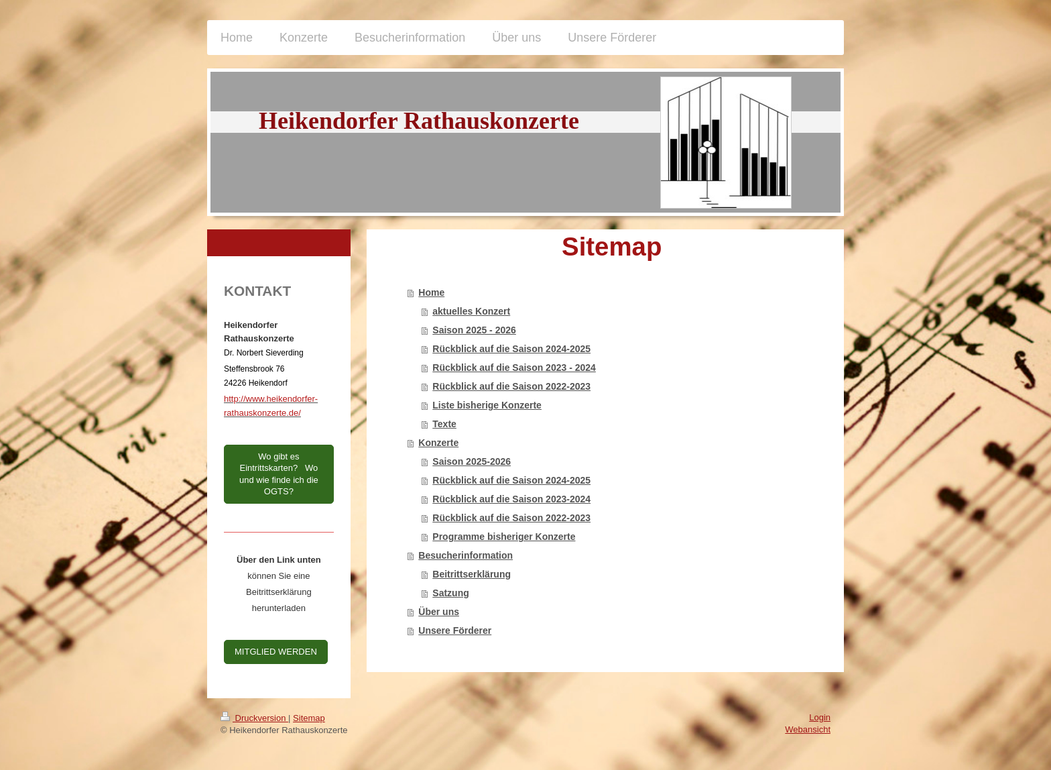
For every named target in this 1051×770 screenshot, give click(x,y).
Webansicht (807, 729)
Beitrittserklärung (471, 574)
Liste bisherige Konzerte (487, 405)
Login (819, 717)
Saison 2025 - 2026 (474, 330)
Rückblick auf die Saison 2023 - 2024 (514, 367)
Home (431, 292)
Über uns (438, 611)
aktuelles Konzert (471, 311)
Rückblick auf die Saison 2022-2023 (511, 386)
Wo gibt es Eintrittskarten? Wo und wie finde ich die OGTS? (278, 474)
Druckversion (254, 718)
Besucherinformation (465, 555)
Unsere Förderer (454, 630)
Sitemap (309, 718)
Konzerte (438, 442)
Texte (444, 424)
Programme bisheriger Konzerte (503, 536)
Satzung (450, 593)
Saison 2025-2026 (471, 461)
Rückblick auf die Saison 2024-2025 (511, 348)
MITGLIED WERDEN (276, 652)
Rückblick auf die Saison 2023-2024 (511, 499)
